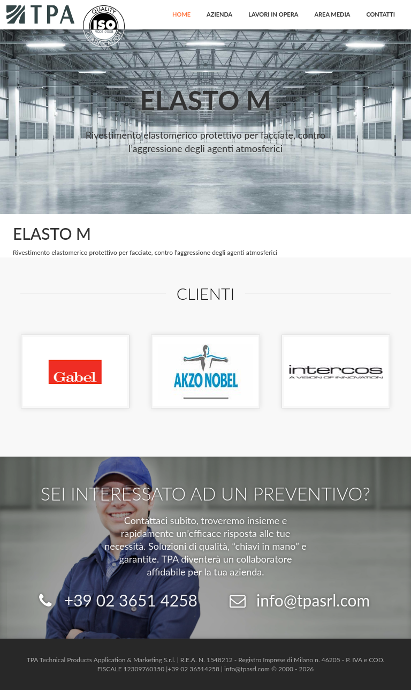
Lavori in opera (273, 14)
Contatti (380, 14)
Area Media (332, 14)
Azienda (219, 14)
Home (181, 14)
